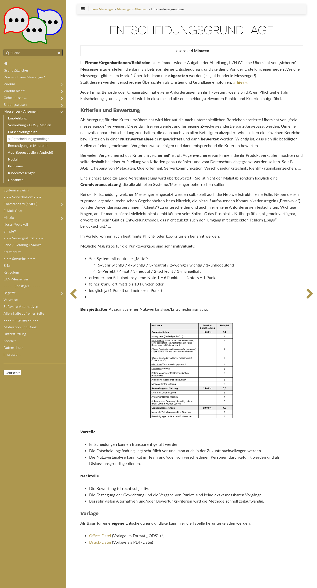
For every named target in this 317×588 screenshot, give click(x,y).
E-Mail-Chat (13, 210)
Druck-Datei (100, 542)
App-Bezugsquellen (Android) (30, 152)
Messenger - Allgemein (21, 111)
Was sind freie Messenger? (24, 77)
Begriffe (10, 293)
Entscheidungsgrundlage (30, 138)
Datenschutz (13, 347)
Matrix (9, 217)
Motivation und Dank (20, 327)
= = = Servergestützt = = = (23, 238)
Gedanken (16, 180)
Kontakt (10, 340)
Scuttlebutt (12, 252)
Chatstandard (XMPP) (20, 204)
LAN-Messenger (16, 279)
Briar (7, 265)
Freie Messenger (102, 9)
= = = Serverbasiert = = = (22, 197)
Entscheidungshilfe (22, 132)
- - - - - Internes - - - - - (21, 320)
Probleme (15, 166)
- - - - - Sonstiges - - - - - (22, 286)
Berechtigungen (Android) (27, 145)
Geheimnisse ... (15, 97)
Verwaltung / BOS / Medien (29, 125)
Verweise (11, 299)
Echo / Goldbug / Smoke (22, 245)
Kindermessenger (21, 173)
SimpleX (10, 231)
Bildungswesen (15, 104)
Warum (9, 84)
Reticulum (11, 272)
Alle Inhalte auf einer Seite (24, 313)
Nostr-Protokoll (16, 224)
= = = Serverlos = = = (19, 258)
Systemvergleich (16, 190)
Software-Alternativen (21, 306)
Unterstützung (15, 334)
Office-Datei (100, 535)
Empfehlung (17, 118)
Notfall (13, 159)
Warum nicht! (14, 91)
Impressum (12, 354)
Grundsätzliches (16, 70)
